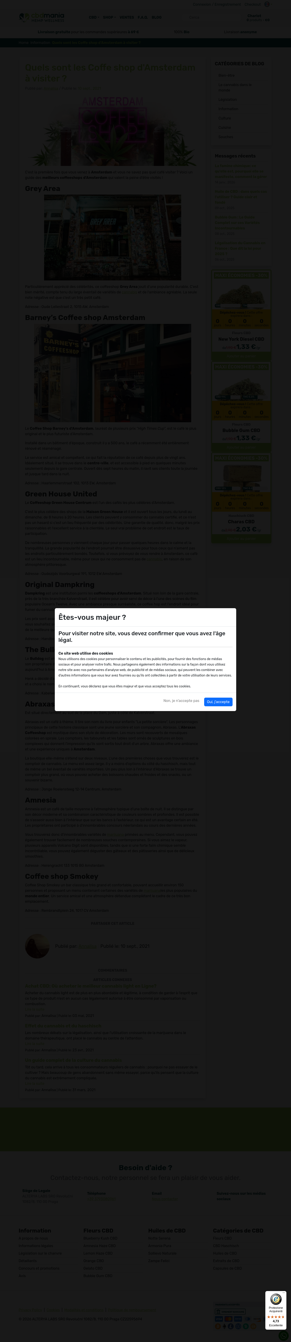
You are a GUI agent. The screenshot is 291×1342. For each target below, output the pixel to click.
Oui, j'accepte (218, 702)
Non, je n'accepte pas (181, 701)
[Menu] (283, 1293)
